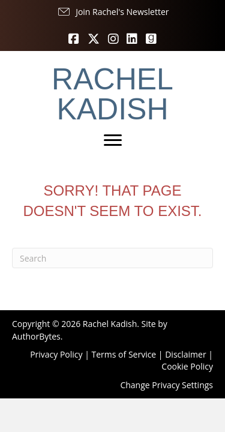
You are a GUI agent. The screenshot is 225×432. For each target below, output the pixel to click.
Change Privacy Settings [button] (166, 385)
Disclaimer (185, 354)
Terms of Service (124, 354)
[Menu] (113, 140)
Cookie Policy (187, 366)
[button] (112, 12)
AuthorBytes (36, 336)
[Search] (112, 258)
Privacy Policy (56, 354)
